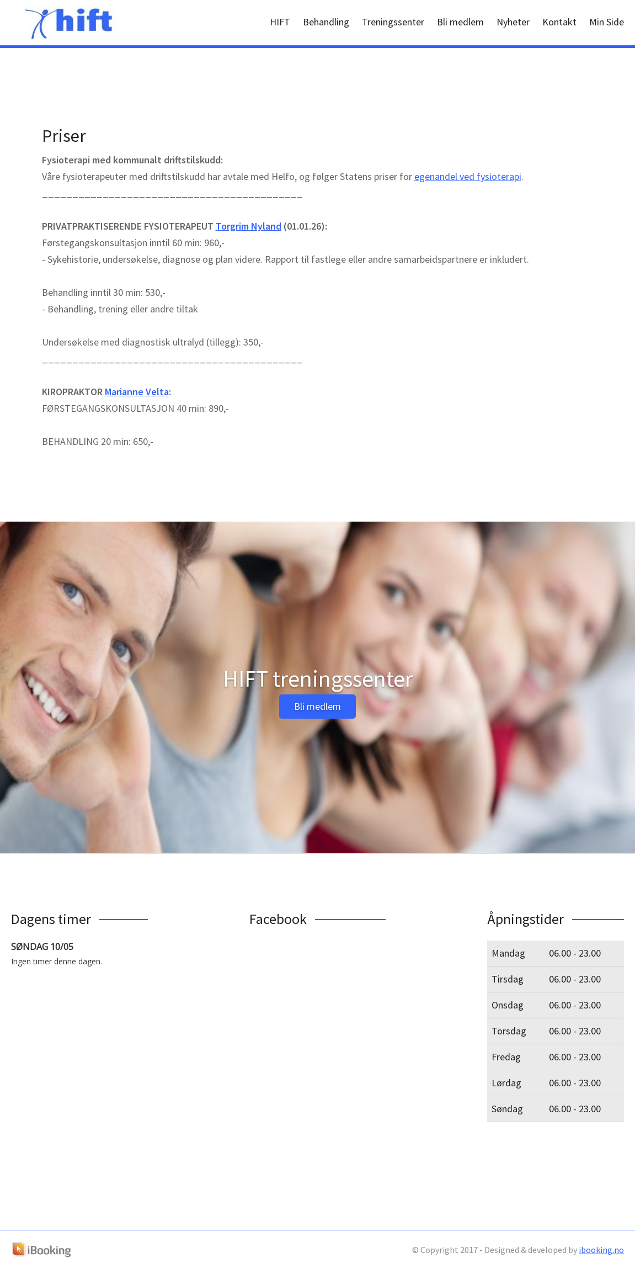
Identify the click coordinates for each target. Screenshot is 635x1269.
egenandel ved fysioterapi (467, 176)
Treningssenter (393, 21)
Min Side (606, 21)
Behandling (326, 21)
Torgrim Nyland (248, 226)
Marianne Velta (137, 391)
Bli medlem (460, 21)
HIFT (280, 21)
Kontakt (559, 21)
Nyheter (513, 21)
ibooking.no (601, 1249)
